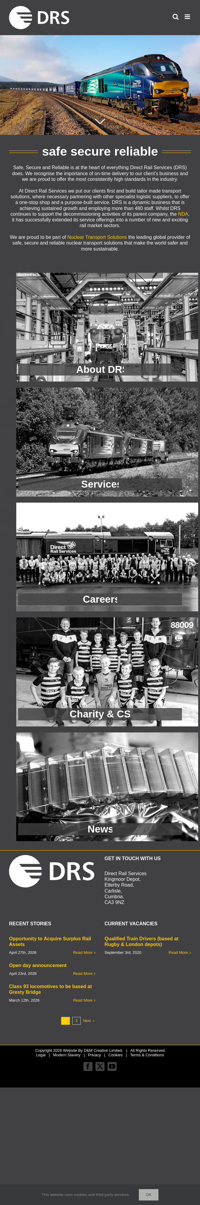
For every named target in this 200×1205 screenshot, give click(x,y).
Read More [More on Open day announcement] (82, 973)
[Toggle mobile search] (176, 17)
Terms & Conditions (147, 1055)
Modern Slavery (66, 1055)
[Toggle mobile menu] (188, 17)
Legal (40, 1055)
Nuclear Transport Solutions (97, 237)
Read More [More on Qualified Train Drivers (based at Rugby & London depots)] (178, 952)
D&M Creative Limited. (103, 1050)
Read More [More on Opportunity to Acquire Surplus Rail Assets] (82, 952)
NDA (183, 214)
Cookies (115, 1055)
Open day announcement (38, 965)
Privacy (94, 1055)
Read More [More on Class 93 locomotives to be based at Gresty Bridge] (82, 1000)
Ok (149, 1194)
